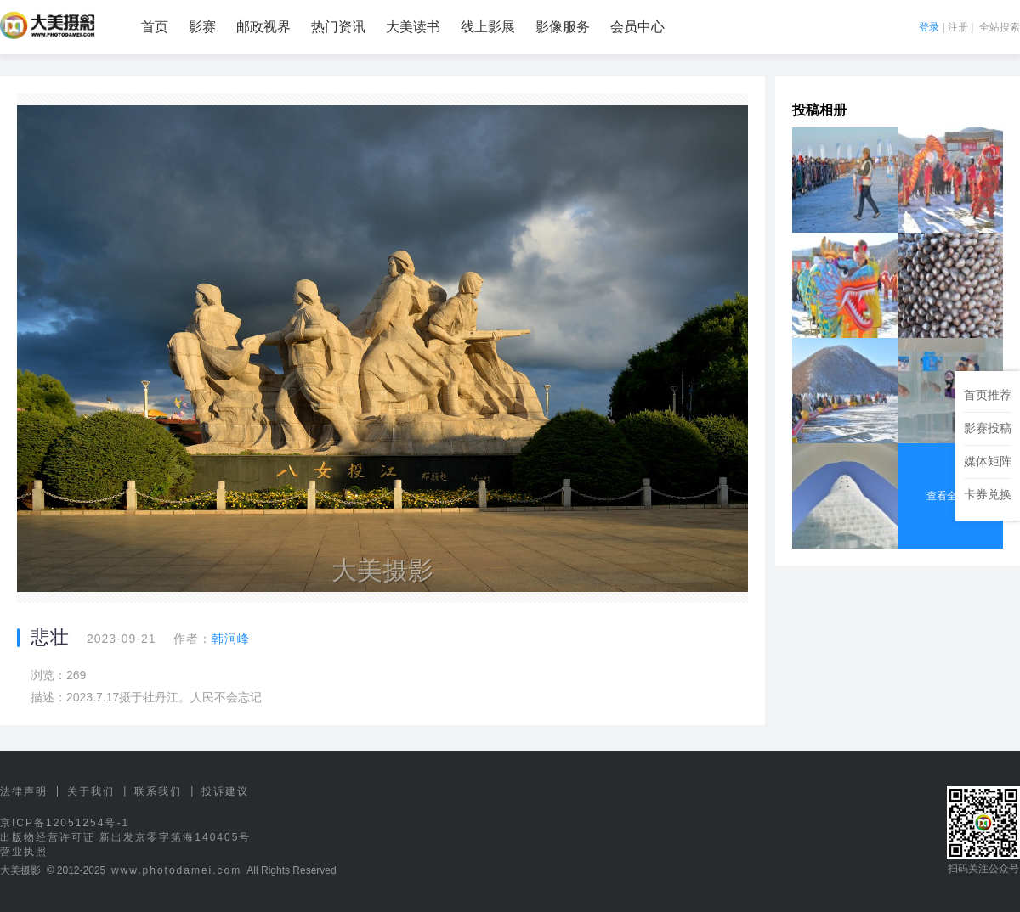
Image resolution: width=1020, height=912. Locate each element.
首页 (154, 27)
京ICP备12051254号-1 (64, 823)
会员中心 (637, 27)
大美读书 (413, 27)
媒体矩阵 (988, 461)
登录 (929, 27)
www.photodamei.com (176, 870)
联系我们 (158, 791)
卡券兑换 (988, 494)
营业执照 (24, 852)
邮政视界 (263, 27)
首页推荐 (988, 395)
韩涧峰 (231, 638)
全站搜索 (999, 27)
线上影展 (488, 27)
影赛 (202, 27)
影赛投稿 (988, 428)
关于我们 (91, 791)
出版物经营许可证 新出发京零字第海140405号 (125, 837)
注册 (958, 27)
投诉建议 (225, 791)
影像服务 (563, 27)
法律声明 (24, 791)
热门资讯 (338, 27)
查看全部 (949, 496)
